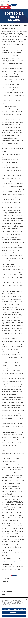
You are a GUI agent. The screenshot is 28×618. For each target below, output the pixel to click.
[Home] (12, 5)
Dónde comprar (7, 591)
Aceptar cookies (14, 615)
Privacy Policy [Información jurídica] (8, 606)
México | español (6, 1)
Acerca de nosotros (8, 585)
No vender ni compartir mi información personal (14, 609)
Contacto (5, 594)
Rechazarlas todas (14, 612)
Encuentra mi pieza (5, 7)
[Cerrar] (26, 599)
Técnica (5, 581)
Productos (6, 578)
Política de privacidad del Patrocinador (11, 561)
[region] (14, 607)
